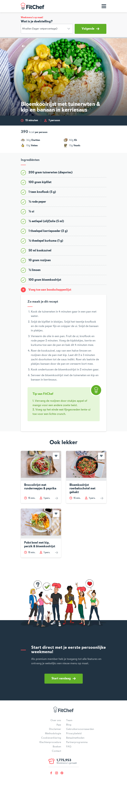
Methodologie (53, 733)
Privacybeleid (74, 733)
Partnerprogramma (77, 742)
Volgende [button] (90, 28)
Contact (56, 751)
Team (69, 720)
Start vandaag (64, 678)
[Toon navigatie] (103, 6)
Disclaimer (55, 729)
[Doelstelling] (47, 28)
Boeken (57, 746)
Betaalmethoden (75, 738)
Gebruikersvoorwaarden (80, 729)
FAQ (68, 746)
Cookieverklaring (51, 738)
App (58, 724)
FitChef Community (32, 6)
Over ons (55, 720)
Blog (68, 724)
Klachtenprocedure (50, 742)
